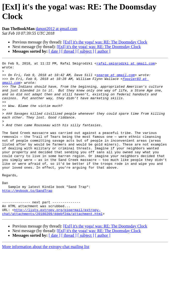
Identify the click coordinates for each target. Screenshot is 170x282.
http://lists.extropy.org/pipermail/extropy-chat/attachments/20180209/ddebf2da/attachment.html (52, 242)
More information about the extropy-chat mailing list (45, 277)
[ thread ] (68, 51)
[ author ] (102, 51)
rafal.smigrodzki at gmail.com (126, 64)
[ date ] (54, 51)
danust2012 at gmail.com (56, 28)
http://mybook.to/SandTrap (27, 216)
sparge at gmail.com (116, 78)
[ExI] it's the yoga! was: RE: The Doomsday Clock (105, 42)
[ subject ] (86, 51)
